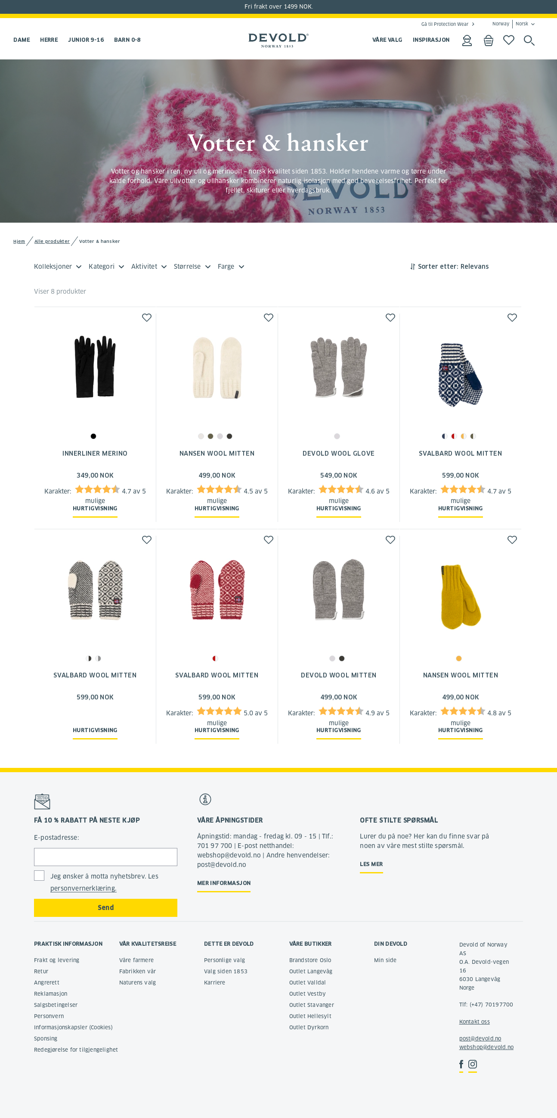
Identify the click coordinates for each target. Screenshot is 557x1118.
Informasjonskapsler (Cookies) (73, 1027)
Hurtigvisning (95, 508)
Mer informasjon (224, 883)
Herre (49, 40)
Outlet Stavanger (311, 1005)
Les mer (371, 864)
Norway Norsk (510, 24)
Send (106, 907)
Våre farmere (136, 960)
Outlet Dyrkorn (309, 1027)
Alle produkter (52, 241)
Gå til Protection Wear (444, 24)
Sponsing (46, 1038)
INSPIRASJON (431, 40)
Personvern (49, 1016)
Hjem (19, 241)
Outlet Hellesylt (310, 1016)
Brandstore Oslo (310, 960)
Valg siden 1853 (226, 971)
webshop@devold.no (486, 1047)
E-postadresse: (56, 837)
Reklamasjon (50, 994)
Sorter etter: (438, 266)
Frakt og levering (56, 960)
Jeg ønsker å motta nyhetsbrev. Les (104, 882)
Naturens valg (137, 982)
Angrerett (46, 982)
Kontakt (469, 1022)
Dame (21, 40)
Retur (41, 971)
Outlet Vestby (307, 994)
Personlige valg (224, 960)
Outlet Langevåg (311, 971)
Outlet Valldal (307, 982)
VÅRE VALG (387, 40)
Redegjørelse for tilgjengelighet (76, 1050)
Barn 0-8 (127, 40)
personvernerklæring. (83, 888)
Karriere (215, 982)
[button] (147, 318)
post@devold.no (480, 1038)
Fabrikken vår (137, 971)
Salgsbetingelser (55, 1005)
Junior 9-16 (86, 40)
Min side (385, 960)
